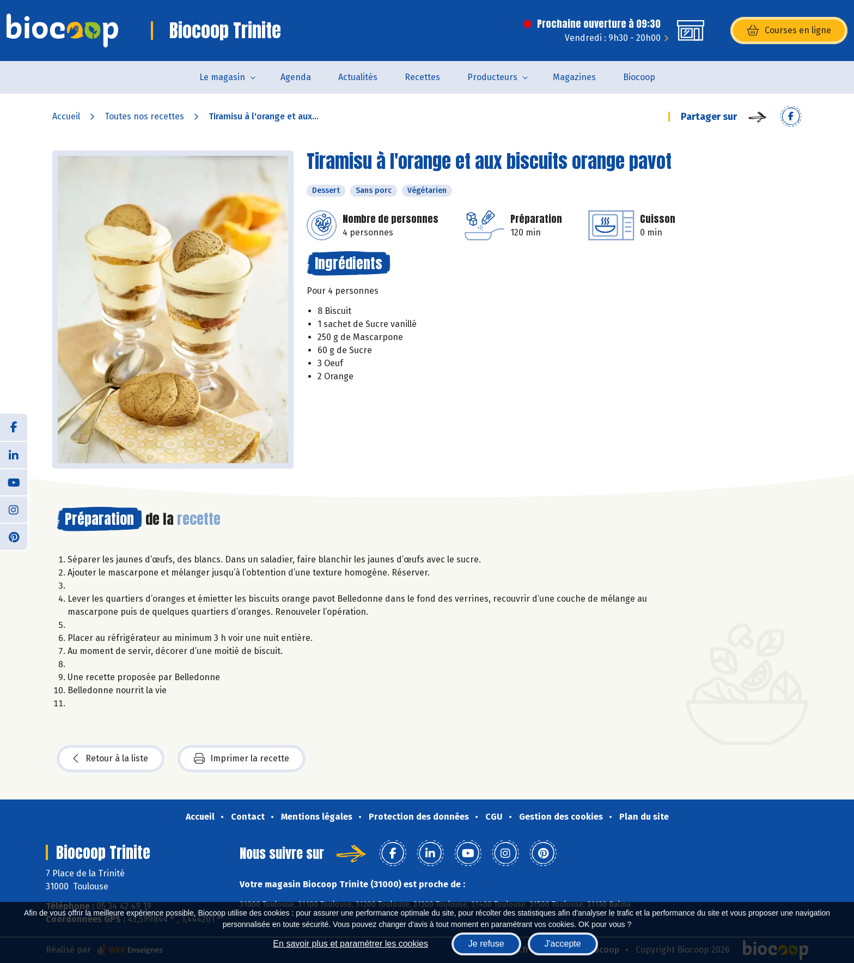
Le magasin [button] (222, 77)
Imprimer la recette (241, 758)
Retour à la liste (110, 758)
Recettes (422, 77)
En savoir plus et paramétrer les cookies (350, 943)
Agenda (295, 77)
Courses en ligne (789, 30)
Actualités (357, 77)
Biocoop (639, 77)
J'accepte (563, 943)
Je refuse (486, 943)
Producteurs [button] (492, 77)
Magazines (574, 77)
